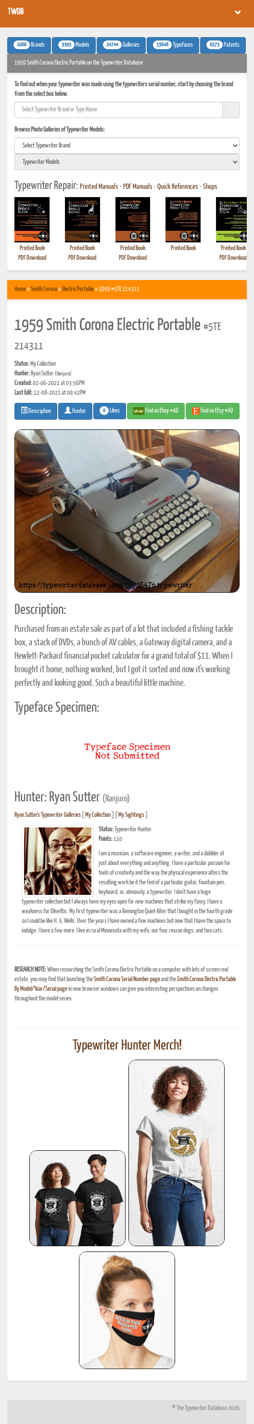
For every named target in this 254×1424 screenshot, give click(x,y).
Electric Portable (78, 289)
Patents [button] (223, 44)
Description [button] (36, 410)
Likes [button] (110, 410)
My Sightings (131, 815)
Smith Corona (44, 289)
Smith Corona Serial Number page (127, 979)
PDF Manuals (137, 187)
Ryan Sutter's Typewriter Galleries (47, 815)
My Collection (98, 815)
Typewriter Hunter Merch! (127, 1045)
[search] (127, 145)
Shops (210, 187)
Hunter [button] (75, 410)
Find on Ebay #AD (155, 411)
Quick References (177, 187)
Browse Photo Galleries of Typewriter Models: (59, 130)
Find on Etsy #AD (212, 411)
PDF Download (32, 258)
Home (20, 289)
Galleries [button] (121, 44)
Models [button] (73, 44)
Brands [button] (29, 44)
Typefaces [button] (173, 44)
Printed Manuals (99, 187)
